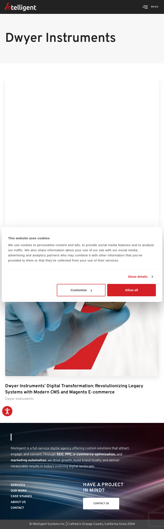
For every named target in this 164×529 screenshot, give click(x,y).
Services (18, 485)
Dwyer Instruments (19, 399)
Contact (17, 508)
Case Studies (21, 496)
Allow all (131, 290)
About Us (18, 502)
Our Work (19, 491)
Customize (81, 290)
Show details (138, 276)
